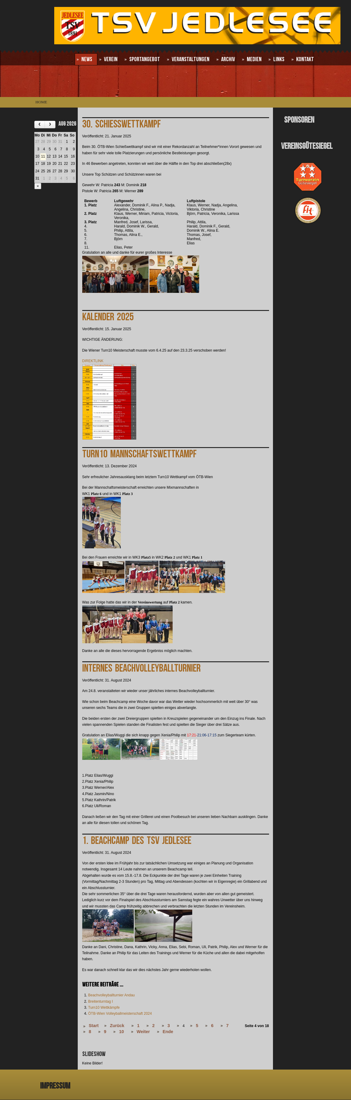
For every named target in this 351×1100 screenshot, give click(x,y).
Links (278, 59)
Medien (254, 59)
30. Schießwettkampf (121, 124)
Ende (168, 1031)
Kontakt (305, 59)
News (86, 59)
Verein (111, 59)
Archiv (228, 59)
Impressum (55, 1086)
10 (121, 1031)
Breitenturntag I (100, 1001)
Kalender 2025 (108, 317)
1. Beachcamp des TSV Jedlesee (136, 840)
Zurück (117, 1025)
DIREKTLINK (93, 361)
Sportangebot (144, 59)
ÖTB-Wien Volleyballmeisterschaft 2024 (120, 1013)
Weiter (143, 1031)
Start (94, 1025)
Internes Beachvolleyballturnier (141, 668)
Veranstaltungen (190, 59)
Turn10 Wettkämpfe (104, 1007)
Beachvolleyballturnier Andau (111, 995)
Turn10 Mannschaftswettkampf (139, 454)
